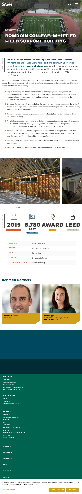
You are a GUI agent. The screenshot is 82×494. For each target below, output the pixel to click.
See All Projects (41, 450)
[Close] (78, 482)
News (6, 465)
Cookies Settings (9, 490)
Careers (7, 458)
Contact (7, 477)
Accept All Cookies (57, 490)
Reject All (72, 490)
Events (7, 471)
